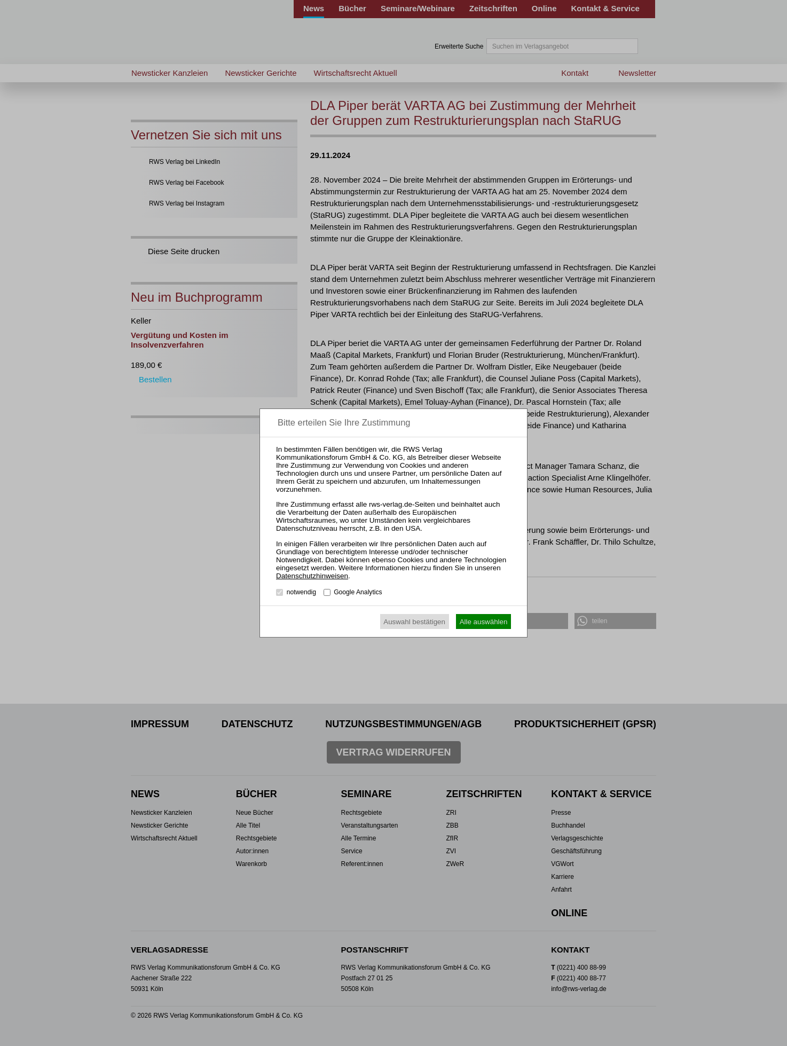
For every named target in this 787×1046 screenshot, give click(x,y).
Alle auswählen (484, 622)
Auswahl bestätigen (414, 622)
